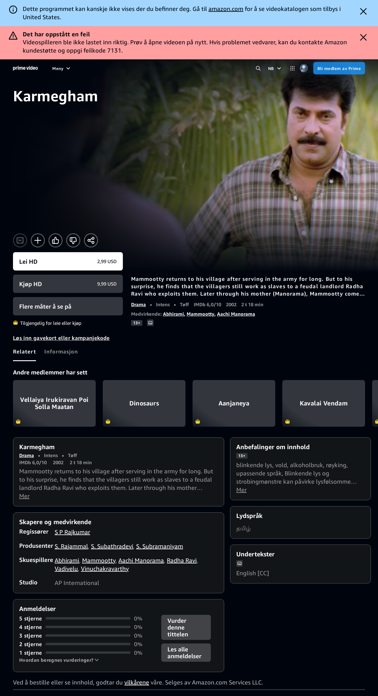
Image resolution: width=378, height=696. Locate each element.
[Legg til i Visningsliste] (38, 240)
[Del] (91, 240)
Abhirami (173, 314)
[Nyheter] (146, 68)
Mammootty (200, 314)
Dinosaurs (144, 403)
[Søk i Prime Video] (258, 68)
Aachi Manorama (236, 314)
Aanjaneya (234, 403)
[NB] (275, 68)
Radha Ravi (182, 560)
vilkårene (136, 682)
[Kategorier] (292, 68)
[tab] (24, 351)
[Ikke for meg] (73, 240)
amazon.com (225, 8)
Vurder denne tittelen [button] (177, 627)
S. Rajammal (71, 546)
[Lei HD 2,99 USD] (68, 261)
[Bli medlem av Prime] (339, 68)
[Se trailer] (20, 240)
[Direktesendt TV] (179, 68)
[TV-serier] (99, 68)
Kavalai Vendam (323, 403)
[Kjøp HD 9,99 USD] (68, 284)
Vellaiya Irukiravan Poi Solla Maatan (54, 403)
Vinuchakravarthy (105, 568)
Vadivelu (66, 568)
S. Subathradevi (112, 546)
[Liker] (55, 240)
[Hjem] (25, 68)
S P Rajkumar (72, 532)
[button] (59, 660)
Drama (138, 304)
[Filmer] (74, 68)
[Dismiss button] (363, 11)
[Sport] (123, 68)
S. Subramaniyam (159, 546)
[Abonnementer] (224, 68)
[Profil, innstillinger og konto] (304, 68)
